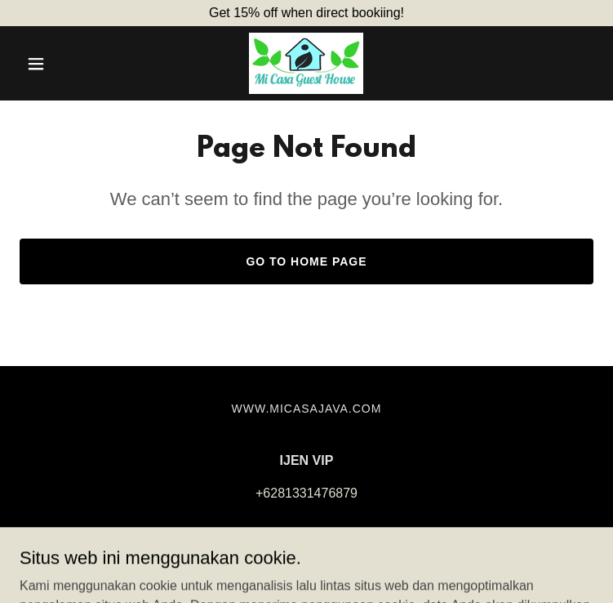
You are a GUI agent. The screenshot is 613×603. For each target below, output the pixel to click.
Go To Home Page (306, 261)
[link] (306, 63)
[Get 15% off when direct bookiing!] (306, 13)
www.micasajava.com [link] (307, 408)
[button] (62, 63)
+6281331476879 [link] (306, 493)
